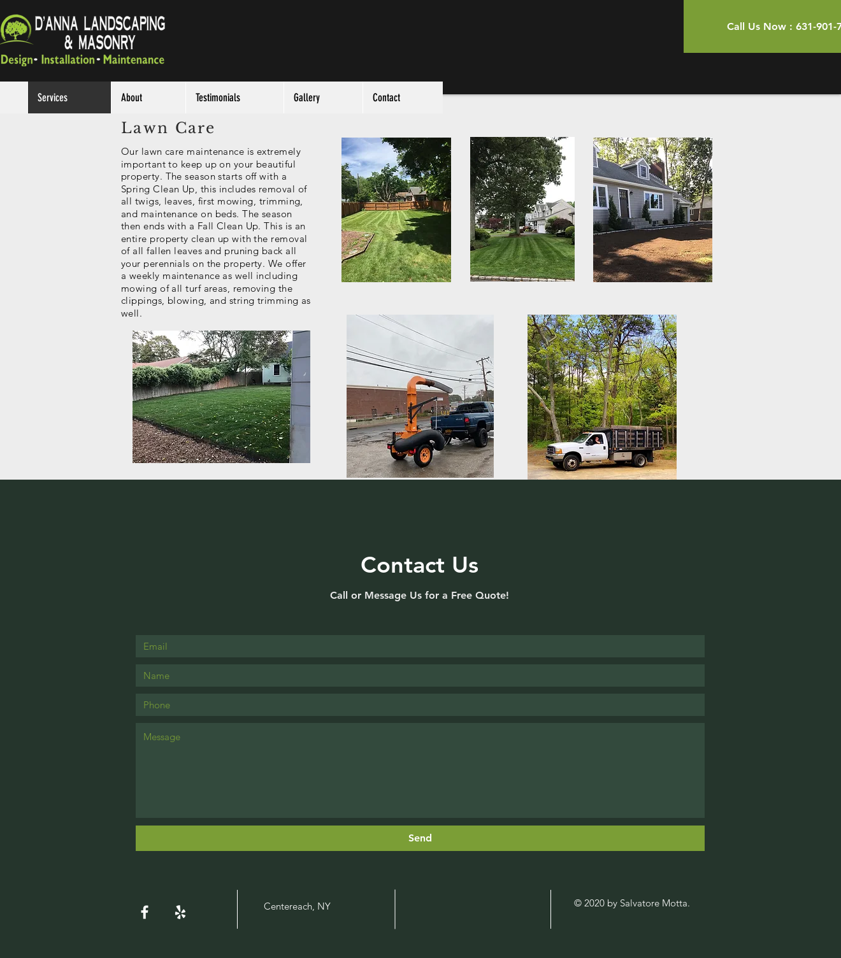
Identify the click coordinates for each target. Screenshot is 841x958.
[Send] (420, 838)
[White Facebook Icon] (145, 912)
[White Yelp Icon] (180, 912)
